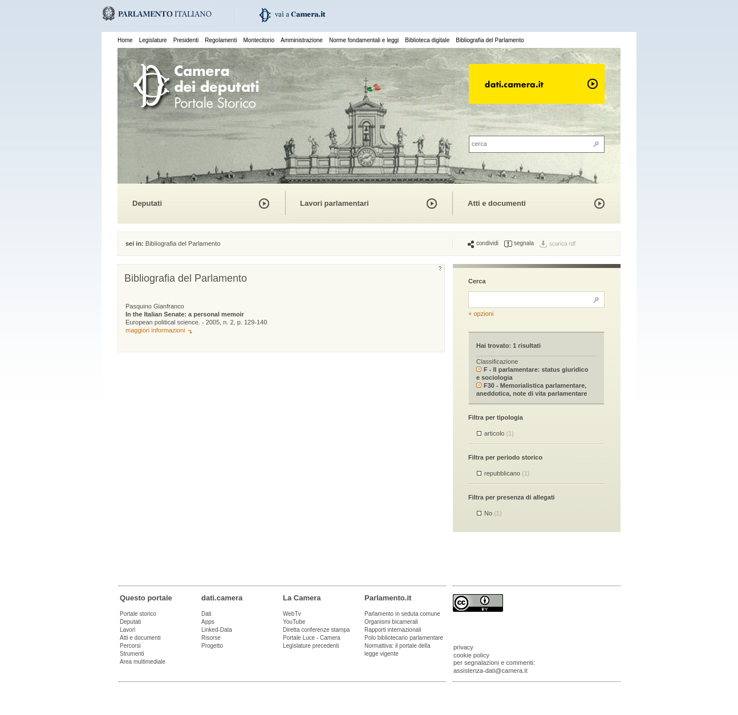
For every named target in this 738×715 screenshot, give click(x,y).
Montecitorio (258, 40)
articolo (499, 433)
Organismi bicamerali (391, 622)
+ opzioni (480, 313)
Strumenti (132, 654)
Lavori (127, 630)
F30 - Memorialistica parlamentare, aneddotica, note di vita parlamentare (531, 389)
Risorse (211, 638)
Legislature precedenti (311, 646)
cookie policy (471, 655)
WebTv (292, 614)
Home (125, 40)
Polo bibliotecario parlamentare (403, 638)
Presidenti (185, 40)
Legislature (153, 40)
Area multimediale (142, 662)
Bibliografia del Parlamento (490, 40)
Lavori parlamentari (334, 203)
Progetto (212, 646)
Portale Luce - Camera (311, 638)
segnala (519, 243)
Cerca (477, 281)
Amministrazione (302, 40)
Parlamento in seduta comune (402, 614)
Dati (206, 614)
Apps (207, 622)
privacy (463, 647)
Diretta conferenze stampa (316, 630)
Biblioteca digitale (427, 40)
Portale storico (138, 614)
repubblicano (507, 473)
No (493, 513)
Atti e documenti (497, 203)
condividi (483, 243)
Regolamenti (221, 40)
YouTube (294, 622)
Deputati (147, 203)
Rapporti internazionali (392, 630)
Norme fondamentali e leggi (364, 40)
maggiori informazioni (155, 330)
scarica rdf (562, 244)
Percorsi (130, 646)
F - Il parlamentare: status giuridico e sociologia (532, 373)
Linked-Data (216, 630)
